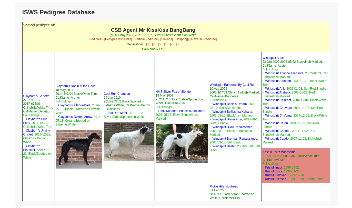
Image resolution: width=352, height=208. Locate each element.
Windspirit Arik (275, 88)
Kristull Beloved (276, 175)
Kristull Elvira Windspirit (279, 152)
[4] (153, 44)
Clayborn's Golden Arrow (75, 117)
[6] (165, 44)
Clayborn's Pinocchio (32, 148)
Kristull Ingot (273, 167)
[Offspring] (182, 39)
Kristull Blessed (275, 179)
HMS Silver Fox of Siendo (173, 91)
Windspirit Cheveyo (278, 108)
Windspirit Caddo (277, 138)
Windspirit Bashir (224, 146)
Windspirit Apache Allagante (284, 73)
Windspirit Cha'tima (278, 115)
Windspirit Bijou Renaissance (232, 127)
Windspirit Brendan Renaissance (235, 138)
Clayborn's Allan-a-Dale (74, 105)
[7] (171, 44)
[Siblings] (166, 39)
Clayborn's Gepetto (36, 96)
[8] (177, 44)
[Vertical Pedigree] (146, 39)
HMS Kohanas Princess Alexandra (181, 111)
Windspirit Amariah (278, 81)
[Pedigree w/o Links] (118, 39)
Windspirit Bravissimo (227, 119)
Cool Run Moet (116, 113)
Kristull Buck (273, 171)
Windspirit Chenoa (277, 131)
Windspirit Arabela (277, 92)
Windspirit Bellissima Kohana (232, 111)
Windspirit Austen (274, 58)
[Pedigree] (95, 39)
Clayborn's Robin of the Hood (76, 86)
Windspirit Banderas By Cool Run (232, 85)
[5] (159, 44)
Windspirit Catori (276, 123)
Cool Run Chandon (117, 94)
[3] (147, 44)
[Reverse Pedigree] (203, 39)
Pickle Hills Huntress (224, 186)
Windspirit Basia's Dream (230, 104)
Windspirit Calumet (278, 100)
